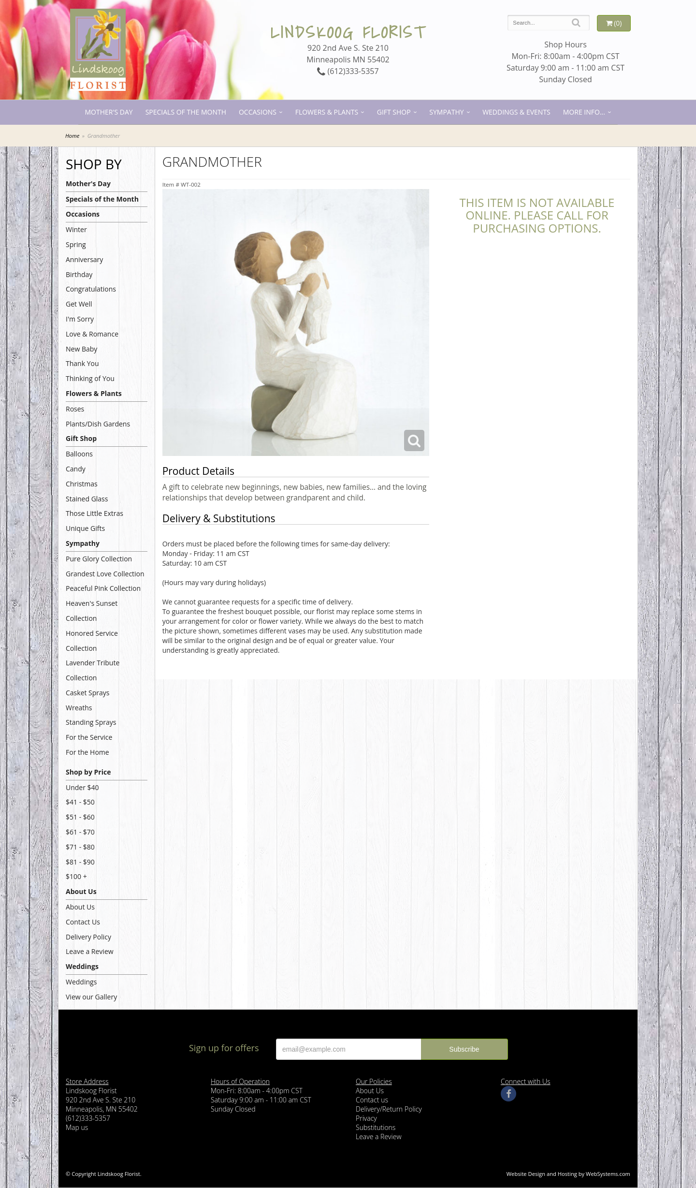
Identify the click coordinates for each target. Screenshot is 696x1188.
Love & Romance (92, 333)
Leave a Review (90, 951)
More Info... (584, 112)
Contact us (372, 1099)
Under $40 (82, 787)
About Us (81, 891)
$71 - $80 (80, 846)
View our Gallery (91, 996)
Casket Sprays (88, 692)
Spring (76, 244)
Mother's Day (108, 112)
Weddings (82, 966)
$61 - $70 (80, 831)
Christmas (82, 483)
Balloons (79, 453)
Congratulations (91, 288)
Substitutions (375, 1127)
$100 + (76, 876)
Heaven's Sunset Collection (91, 611)
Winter (76, 229)
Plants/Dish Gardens (98, 423)
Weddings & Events (516, 112)
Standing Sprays (91, 722)
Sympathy (446, 112)
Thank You (82, 363)
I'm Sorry (80, 318)
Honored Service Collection (92, 641)
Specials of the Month (185, 112)
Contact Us (83, 921)
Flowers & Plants (326, 112)
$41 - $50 (80, 802)
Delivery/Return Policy (389, 1109)
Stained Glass (87, 498)
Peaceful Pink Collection (103, 588)
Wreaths (79, 707)
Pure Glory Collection (99, 558)
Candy (76, 468)
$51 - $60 (80, 816)
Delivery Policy (88, 936)
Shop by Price (88, 772)
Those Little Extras (94, 513)
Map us (77, 1127)
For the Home (87, 752)
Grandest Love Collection (105, 573)
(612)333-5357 (347, 71)
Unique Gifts (85, 528)
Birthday (79, 274)
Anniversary (84, 259)
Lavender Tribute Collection (92, 670)
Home (72, 135)
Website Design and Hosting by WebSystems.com (568, 1173)
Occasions (257, 112)
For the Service (89, 737)
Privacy (366, 1118)
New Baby (81, 348)
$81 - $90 (80, 861)
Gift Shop (394, 112)
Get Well (79, 303)
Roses (75, 408)
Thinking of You (90, 378)
